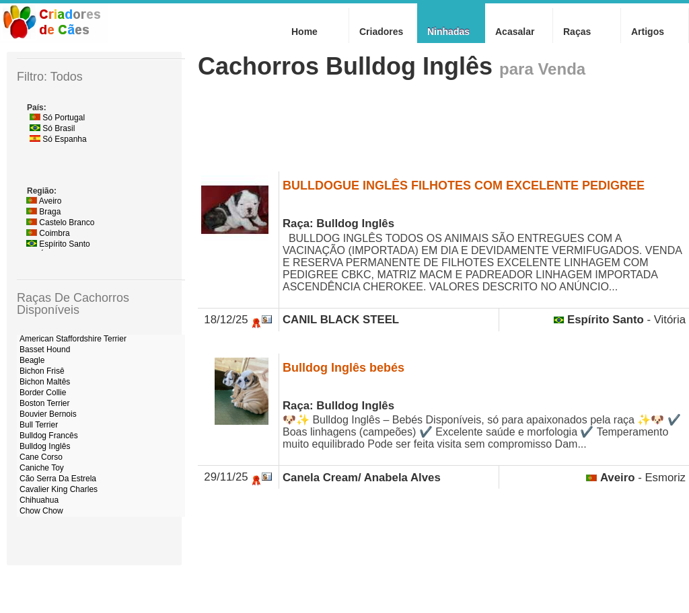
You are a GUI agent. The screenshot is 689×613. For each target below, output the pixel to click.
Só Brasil (52, 128)
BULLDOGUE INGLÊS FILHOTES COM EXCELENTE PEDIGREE (464, 185)
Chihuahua (39, 500)
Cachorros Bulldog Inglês (345, 66)
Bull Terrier (39, 425)
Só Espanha (58, 139)
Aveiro (43, 201)
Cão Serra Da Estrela (58, 479)
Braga (43, 212)
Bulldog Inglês (45, 446)
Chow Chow (41, 511)
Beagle (32, 360)
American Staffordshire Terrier (73, 339)
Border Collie (43, 393)
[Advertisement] (443, 131)
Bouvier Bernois (48, 414)
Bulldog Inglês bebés (343, 367)
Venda (561, 69)
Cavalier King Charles (59, 489)
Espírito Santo (58, 244)
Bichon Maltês (45, 382)
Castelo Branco (60, 222)
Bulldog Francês (49, 436)
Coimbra (48, 233)
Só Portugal (57, 118)
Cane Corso (41, 457)
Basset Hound (45, 349)
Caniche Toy (42, 468)
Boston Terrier (44, 403)
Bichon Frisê (42, 371)
